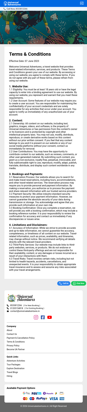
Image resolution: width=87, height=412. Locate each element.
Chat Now (78, 283)
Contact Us (12, 334)
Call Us (63, 283)
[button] (82, 3)
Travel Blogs (12, 372)
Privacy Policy (13, 345)
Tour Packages (13, 364)
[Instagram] (36, 317)
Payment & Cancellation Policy (21, 338)
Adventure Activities (16, 361)
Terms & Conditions (16, 342)
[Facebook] (43, 317)
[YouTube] (49, 317)
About (9, 330)
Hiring (9, 376)
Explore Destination (16, 368)
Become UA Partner (16, 349)
